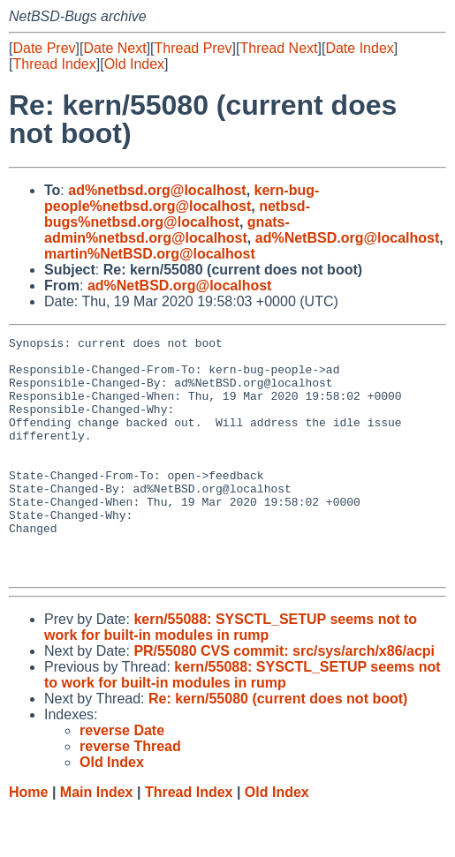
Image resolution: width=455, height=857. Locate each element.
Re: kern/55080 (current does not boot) (277, 746)
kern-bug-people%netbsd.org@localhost (181, 198)
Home (28, 839)
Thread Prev (193, 48)
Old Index (134, 63)
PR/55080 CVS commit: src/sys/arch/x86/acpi (284, 698)
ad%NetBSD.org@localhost (347, 237)
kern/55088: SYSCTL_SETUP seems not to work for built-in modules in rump (230, 674)
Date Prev (43, 48)
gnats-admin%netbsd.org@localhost (167, 229)
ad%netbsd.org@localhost (157, 190)
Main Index (96, 839)
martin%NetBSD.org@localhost (149, 253)
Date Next (114, 48)
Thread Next (278, 48)
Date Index (359, 48)
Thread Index (53, 63)
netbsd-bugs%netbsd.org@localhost (177, 214)
